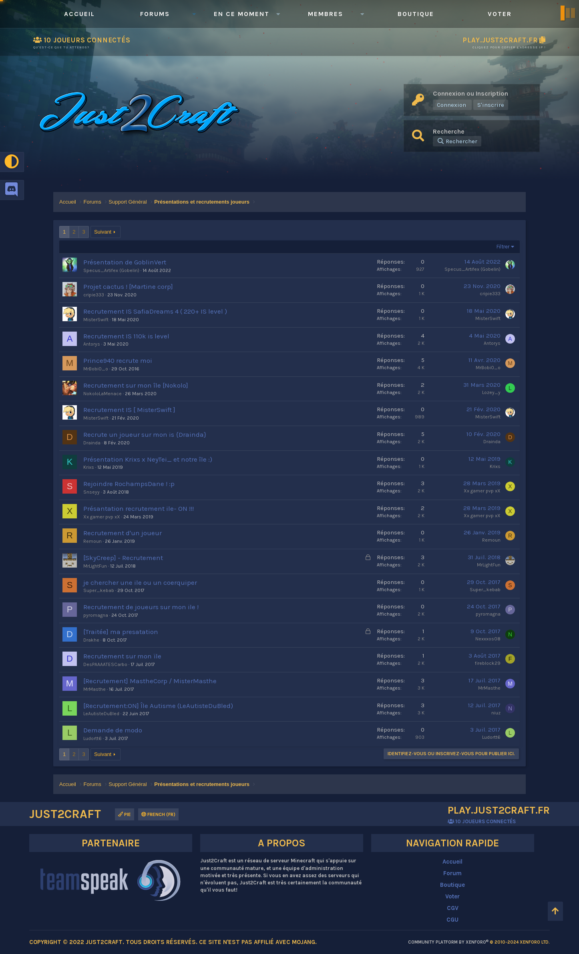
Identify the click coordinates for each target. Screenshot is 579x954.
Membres (325, 14)
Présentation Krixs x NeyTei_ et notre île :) (147, 459)
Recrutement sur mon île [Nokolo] (135, 385)
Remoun (92, 541)
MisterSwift (96, 319)
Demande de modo (112, 730)
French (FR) (158, 814)
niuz (496, 713)
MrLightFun (95, 566)
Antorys (91, 344)
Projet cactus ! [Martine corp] (128, 286)
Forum (452, 873)
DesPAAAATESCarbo (105, 664)
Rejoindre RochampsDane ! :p (129, 484)
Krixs (88, 467)
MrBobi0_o (95, 369)
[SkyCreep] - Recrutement (123, 558)
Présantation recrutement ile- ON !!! (138, 508)
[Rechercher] (457, 141)
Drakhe (91, 640)
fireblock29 (488, 663)
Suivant (102, 232)
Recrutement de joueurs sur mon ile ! (141, 607)
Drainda (92, 443)
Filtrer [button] (503, 247)
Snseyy (91, 492)
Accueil (79, 14)
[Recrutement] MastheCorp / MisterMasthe (150, 681)
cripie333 (93, 295)
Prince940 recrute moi (117, 360)
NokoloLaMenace (102, 393)
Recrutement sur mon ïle (122, 656)
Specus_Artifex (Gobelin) (111, 270)
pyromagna (95, 615)
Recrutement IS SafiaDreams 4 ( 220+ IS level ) (155, 311)
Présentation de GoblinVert (124, 262)
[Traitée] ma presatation (120, 632)
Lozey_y (491, 392)
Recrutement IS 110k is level (126, 336)
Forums (155, 14)
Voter (500, 14)
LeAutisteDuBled (101, 713)
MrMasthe (94, 689)
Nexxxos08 (488, 639)
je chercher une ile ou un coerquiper (140, 582)
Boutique (416, 14)
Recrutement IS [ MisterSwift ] (129, 410)
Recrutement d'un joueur (122, 533)
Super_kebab (98, 590)
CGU (452, 919)
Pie (124, 814)
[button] (193, 14)
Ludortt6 (92, 738)
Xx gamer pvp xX (482, 491)
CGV (452, 908)
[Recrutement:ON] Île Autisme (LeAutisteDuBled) (158, 706)
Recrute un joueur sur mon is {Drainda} (144, 434)
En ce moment (241, 14)
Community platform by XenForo (479, 942)
